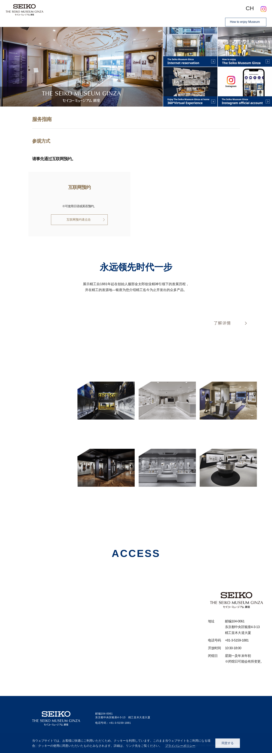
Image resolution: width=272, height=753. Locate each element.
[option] (81, 66)
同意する (228, 743)
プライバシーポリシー (180, 745)
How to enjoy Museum (245, 20)
